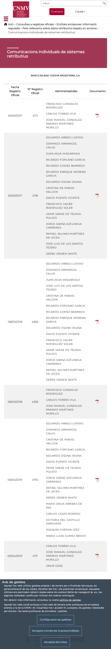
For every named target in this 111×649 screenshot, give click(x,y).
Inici (10, 24)
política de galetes (70, 600)
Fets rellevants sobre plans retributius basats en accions (60, 28)
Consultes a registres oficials (35, 24)
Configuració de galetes (55, 619)
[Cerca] (104, 3)
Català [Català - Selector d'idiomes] (79, 11)
